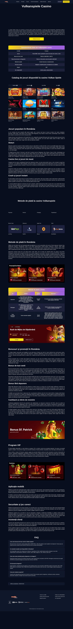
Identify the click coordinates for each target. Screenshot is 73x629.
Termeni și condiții (43, 612)
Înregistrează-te (66, 1)
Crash (44, 85)
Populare (15, 85)
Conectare (60, 1)
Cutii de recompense (34, 1)
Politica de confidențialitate (60, 612)
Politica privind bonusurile (44, 614)
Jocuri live (29, 85)
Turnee (27, 1)
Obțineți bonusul (36, 38)
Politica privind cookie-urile (60, 614)
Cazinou (17, 1)
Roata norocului (43, 1)
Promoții (22, 1)
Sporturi (49, 1)
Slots (58, 85)
